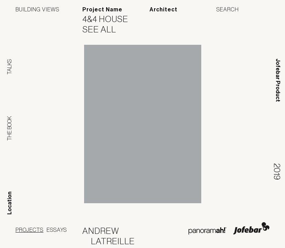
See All (103, 29)
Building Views (37, 9)
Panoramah (207, 231)
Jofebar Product (278, 80)
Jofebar (251, 228)
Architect (163, 9)
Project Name (102, 9)
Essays (57, 230)
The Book (9, 128)
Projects (29, 230)
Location (9, 203)
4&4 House (109, 19)
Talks (9, 66)
